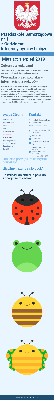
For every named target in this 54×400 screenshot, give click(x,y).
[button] (27, 54)
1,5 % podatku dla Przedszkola (9, 145)
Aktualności (7, 120)
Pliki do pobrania (9, 141)
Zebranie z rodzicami (17, 65)
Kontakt (6, 149)
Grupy (6, 129)
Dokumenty (7, 138)
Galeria (5, 126)
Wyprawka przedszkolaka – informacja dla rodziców (22, 79)
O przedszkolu (9, 132)
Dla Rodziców (9, 123)
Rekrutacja (8, 135)
